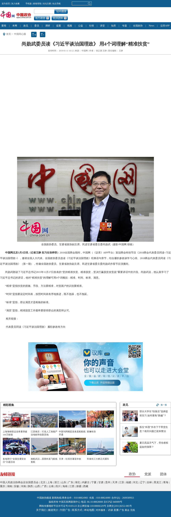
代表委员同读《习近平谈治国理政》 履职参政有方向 (35, 326)
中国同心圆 (20, 34)
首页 (8, 34)
